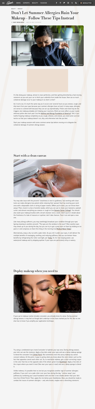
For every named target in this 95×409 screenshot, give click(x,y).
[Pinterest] (60, 3)
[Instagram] (68, 3)
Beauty (35, 3)
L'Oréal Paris (37, 355)
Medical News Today (63, 229)
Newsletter (85, 3)
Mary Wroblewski (18, 22)
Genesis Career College (62, 210)
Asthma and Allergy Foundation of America (55, 113)
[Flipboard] (64, 3)
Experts (26, 3)
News (18, 3)
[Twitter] (72, 3)
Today (50, 238)
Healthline (62, 362)
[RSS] (76, 3)
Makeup (20, 8)
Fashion (43, 3)
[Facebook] (56, 3)
